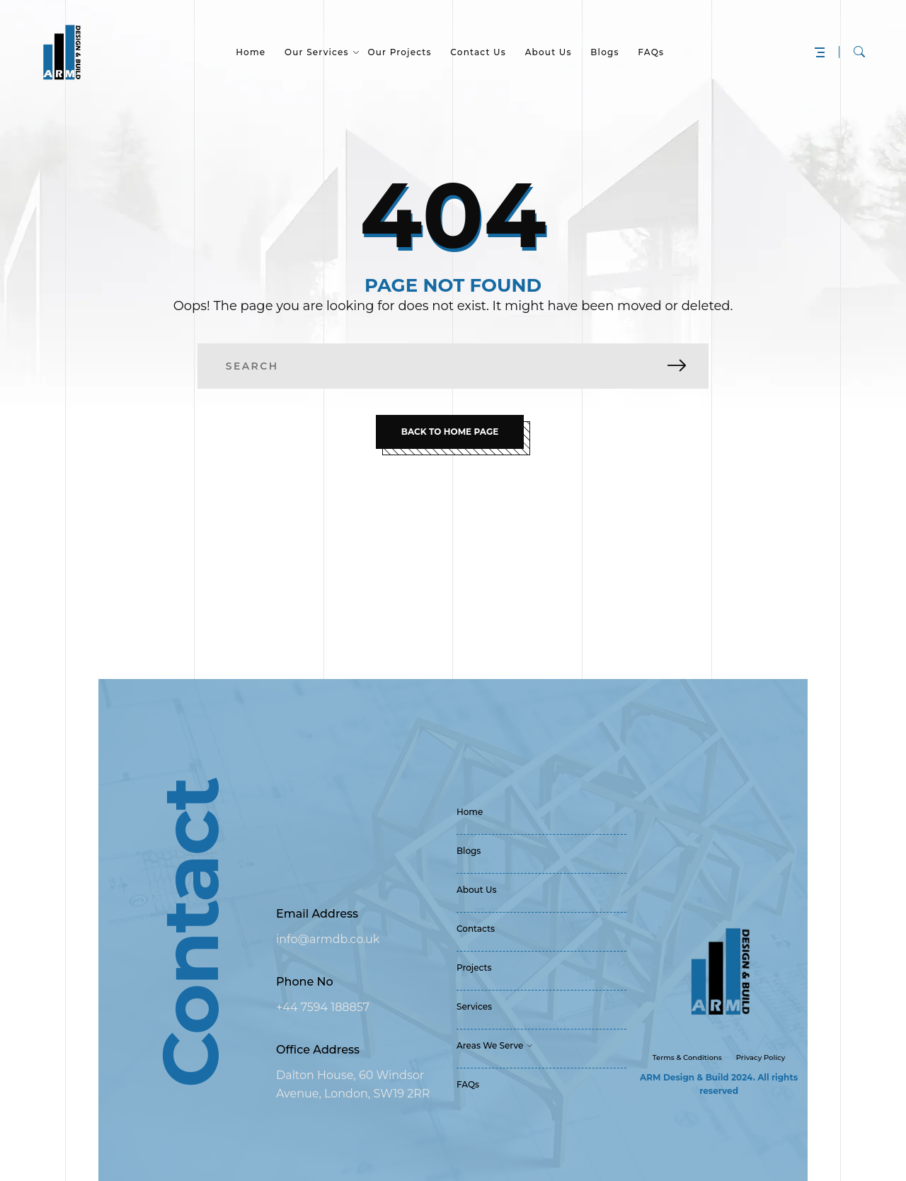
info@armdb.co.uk (327, 939)
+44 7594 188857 (322, 1007)
